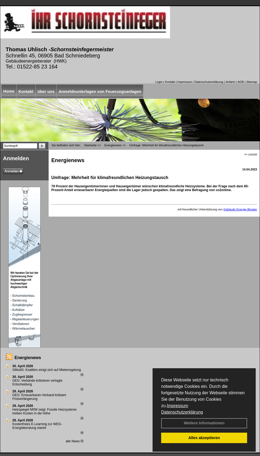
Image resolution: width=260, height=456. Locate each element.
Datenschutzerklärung (182, 412)
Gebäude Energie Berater (240, 209)
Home (9, 91)
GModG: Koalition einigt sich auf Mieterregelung (46, 370)
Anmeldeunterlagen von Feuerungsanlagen (100, 91)
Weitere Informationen (204, 423)
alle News (74, 441)
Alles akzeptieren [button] (204, 438)
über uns (46, 91)
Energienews (28, 357)
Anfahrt (230, 81)
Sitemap (251, 81)
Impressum (177, 405)
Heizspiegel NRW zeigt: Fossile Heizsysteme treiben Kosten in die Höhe (44, 411)
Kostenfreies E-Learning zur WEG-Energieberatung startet (37, 426)
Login (158, 81)
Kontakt (170, 81)
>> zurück (250, 154)
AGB (240, 81)
